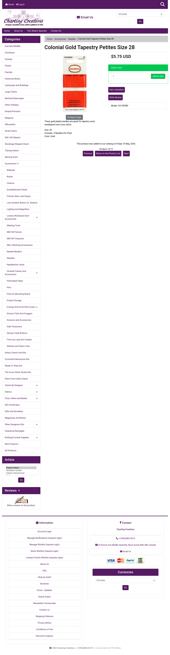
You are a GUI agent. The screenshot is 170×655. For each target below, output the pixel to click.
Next (126, 153)
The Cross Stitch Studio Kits (18, 372)
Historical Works (12, 78)
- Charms (9, 183)
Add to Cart (158, 76)
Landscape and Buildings (16, 85)
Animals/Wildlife (12, 46)
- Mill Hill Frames (13, 232)
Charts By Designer (21, 385)
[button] (162, 4)
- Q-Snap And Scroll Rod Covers (21, 307)
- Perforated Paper (14, 281)
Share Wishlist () (44, 551)
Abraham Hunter (21, 470)
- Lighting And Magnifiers (17, 209)
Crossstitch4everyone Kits (17, 359)
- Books (9, 176)
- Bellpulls (10, 170)
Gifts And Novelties (14, 411)
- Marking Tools (12, 225)
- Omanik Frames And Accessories (21, 273)
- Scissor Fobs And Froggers (18, 313)
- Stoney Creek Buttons (16, 333)
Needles (72, 39)
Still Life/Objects (12, 137)
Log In (20, 4)
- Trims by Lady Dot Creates (18, 339)
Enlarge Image (74, 117)
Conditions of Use (44, 629)
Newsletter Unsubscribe (44, 603)
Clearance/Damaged (14, 431)
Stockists (44, 583)
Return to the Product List (108, 153)
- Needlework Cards (14, 264)
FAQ (44, 570)
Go (140, 21)
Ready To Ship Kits (13, 365)
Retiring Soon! (11, 157)
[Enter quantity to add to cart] (131, 76)
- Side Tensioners (13, 326)
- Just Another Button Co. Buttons (21, 202)
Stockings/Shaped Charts (17, 144)
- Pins (8, 287)
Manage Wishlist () (44, 544)
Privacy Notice (44, 623)
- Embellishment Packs (16, 189)
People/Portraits (12, 111)
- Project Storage (13, 300)
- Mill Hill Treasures (14, 238)
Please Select (21, 467)
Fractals (8, 72)
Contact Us (56, 31)
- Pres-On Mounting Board (17, 294)
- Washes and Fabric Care (17, 346)
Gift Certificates (12, 405)
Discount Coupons (44, 636)
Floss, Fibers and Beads (21, 398)
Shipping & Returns (45, 616)
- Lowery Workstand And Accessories (21, 217)
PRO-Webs (116, 648)
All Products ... (11, 450)
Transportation (12, 150)
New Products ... (12, 444)
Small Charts (11, 131)
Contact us (44, 610)
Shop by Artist (44, 577)
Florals (8, 65)
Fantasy (8, 59)
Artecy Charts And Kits (15, 352)
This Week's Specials (37, 31)
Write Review (115, 97)
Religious (9, 118)
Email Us (85, 17)
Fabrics (21, 392)
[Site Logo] (29, 18)
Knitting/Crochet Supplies (21, 437)
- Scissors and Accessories (18, 320)
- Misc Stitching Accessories (19, 245)
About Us (18, 31)
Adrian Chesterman (21, 473)
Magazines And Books (15, 418)
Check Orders (44, 596)
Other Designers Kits (21, 424)
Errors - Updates (44, 590)
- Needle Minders (13, 251)
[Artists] (21, 470)
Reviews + (12, 490)
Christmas (9, 52)
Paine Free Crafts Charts (16, 379)
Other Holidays (12, 105)
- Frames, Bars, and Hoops (18, 196)
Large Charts (11, 92)
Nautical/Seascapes (14, 98)
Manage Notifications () (44, 538)
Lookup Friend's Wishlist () (44, 557)
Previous (88, 153)
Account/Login (44, 531)
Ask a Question (116, 89)
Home (9, 4)
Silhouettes (10, 124)
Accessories (60, 39)
